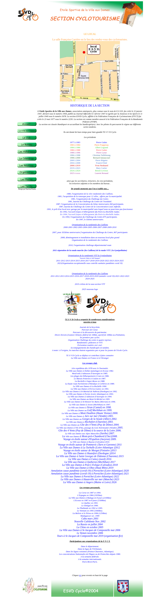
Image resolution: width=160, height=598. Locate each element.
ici (80, 575)
